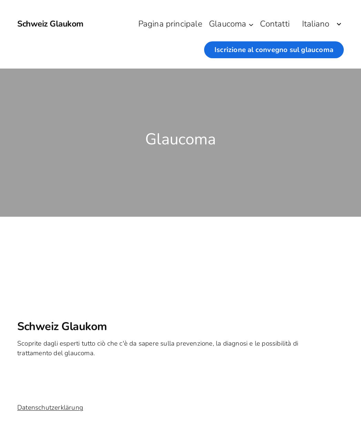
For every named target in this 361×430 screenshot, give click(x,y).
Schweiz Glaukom (50, 24)
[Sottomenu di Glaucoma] (251, 24)
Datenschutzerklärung (50, 407)
